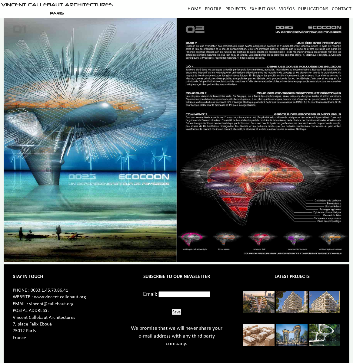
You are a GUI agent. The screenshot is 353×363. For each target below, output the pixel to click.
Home (194, 9)
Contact (341, 9)
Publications (313, 9)
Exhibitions (262, 9)
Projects (235, 9)
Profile (213, 9)
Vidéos (287, 9)
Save (176, 311)
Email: (150, 293)
